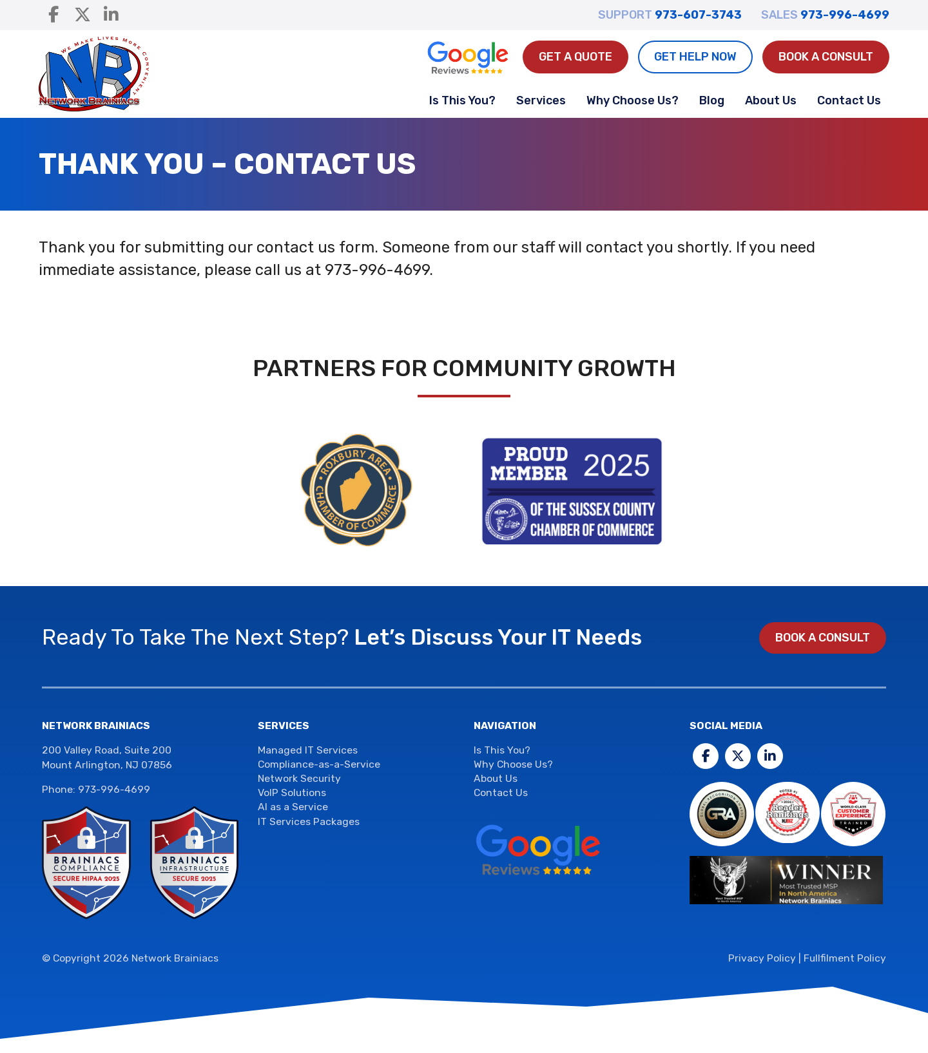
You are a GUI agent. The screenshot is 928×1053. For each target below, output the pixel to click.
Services (541, 100)
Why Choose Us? (632, 100)
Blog (711, 100)
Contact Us (849, 100)
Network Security (299, 778)
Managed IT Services (308, 750)
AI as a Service (293, 807)
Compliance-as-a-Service (319, 764)
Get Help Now (695, 57)
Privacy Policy (762, 958)
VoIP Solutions (292, 792)
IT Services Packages (309, 821)
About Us (771, 100)
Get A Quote (575, 57)
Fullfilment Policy (845, 958)
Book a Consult (825, 57)
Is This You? (462, 100)
